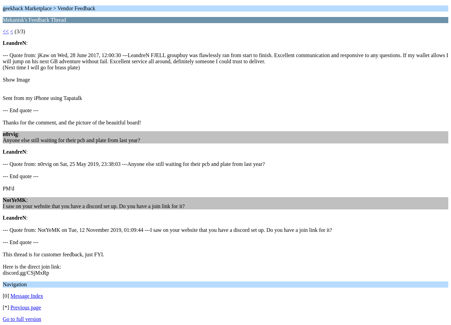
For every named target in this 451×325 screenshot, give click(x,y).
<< (6, 31)
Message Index (27, 296)
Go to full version (22, 319)
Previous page (26, 307)
